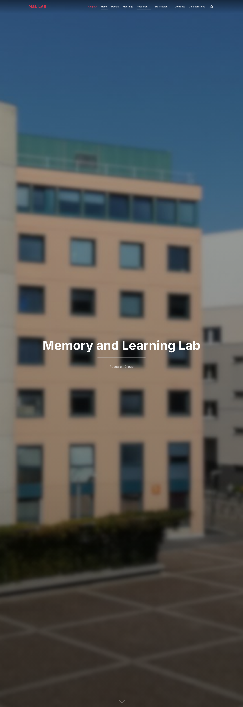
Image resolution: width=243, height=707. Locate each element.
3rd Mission (163, 6)
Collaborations (197, 6)
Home (104, 6)
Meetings (128, 6)
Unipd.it (92, 6)
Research (144, 6)
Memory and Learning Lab (121, 345)
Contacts (180, 6)
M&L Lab (37, 6)
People (115, 6)
